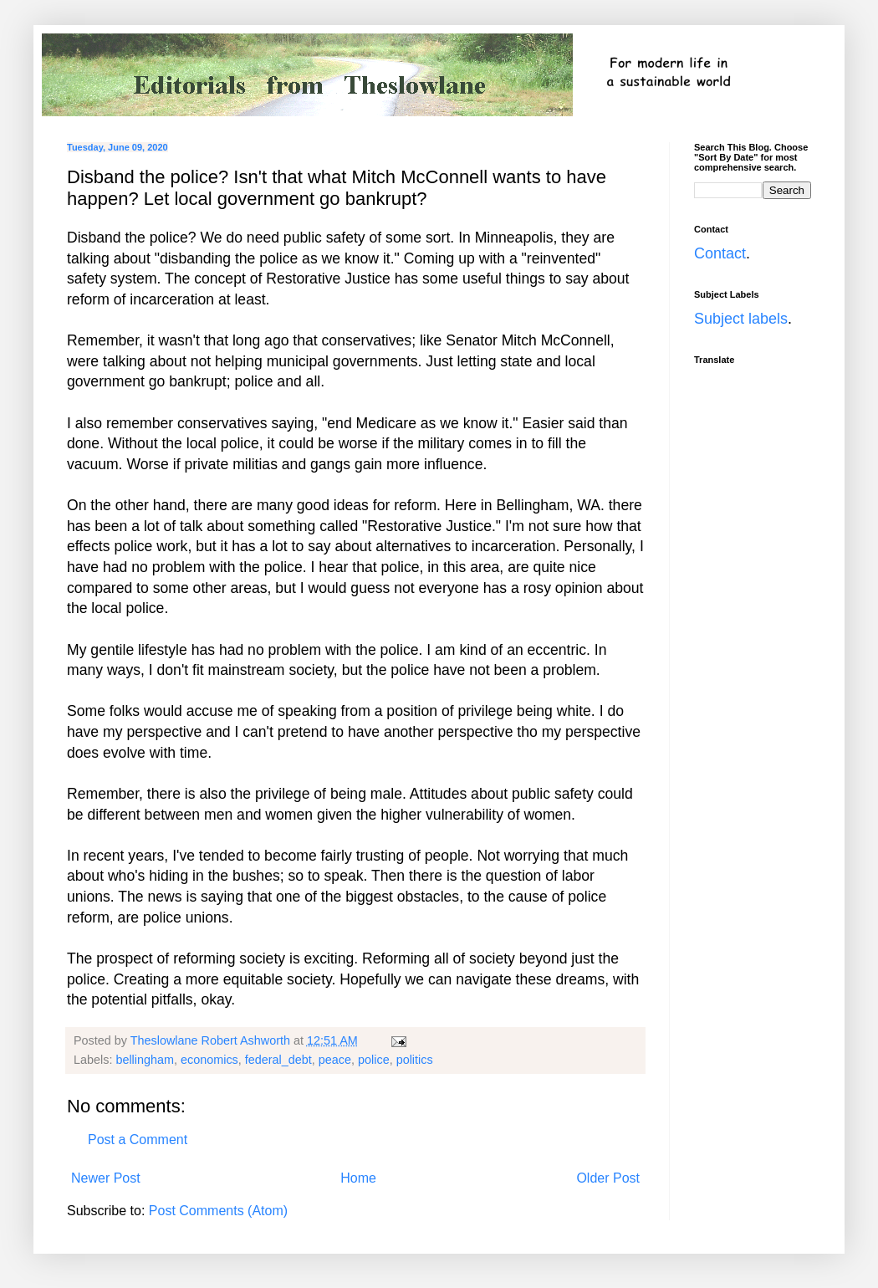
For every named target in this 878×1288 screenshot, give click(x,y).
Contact (720, 253)
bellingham (144, 1059)
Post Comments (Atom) (218, 1211)
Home (358, 1178)
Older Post (608, 1178)
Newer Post (105, 1178)
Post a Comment (137, 1139)
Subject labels (741, 318)
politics (414, 1059)
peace (335, 1059)
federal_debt (278, 1059)
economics (209, 1059)
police (374, 1059)
